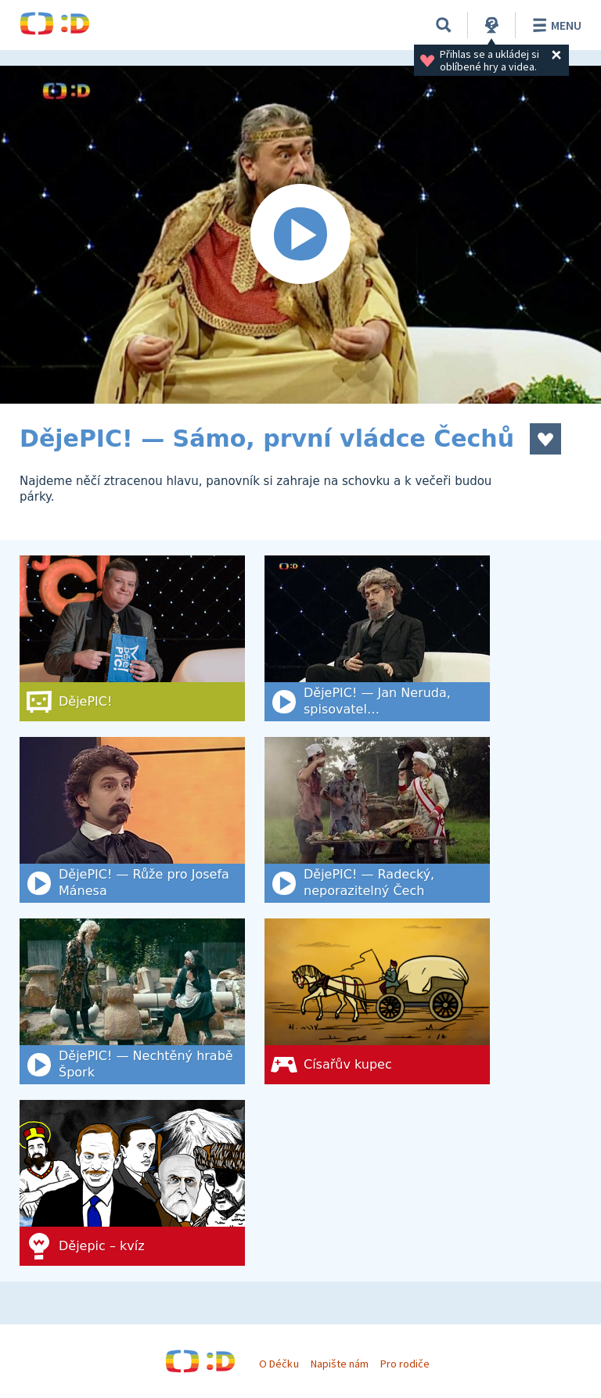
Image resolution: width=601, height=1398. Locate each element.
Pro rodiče (405, 1364)
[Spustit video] (300, 235)
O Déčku (278, 1364)
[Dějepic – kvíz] (132, 1183)
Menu (554, 25)
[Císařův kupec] (377, 1001)
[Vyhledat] (443, 25)
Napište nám (340, 1364)
